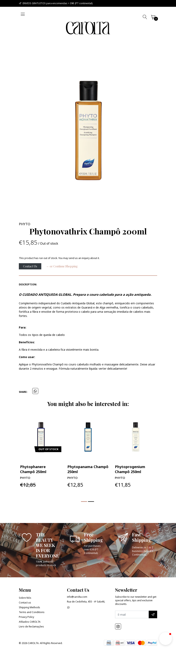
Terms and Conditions (32, 612)
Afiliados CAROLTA (29, 621)
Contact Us (30, 266)
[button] (84, 501)
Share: (23, 392)
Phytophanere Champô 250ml (80, 469)
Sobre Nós (25, 597)
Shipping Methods (29, 607)
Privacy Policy (26, 617)
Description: (28, 284)
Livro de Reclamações (31, 626)
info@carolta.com (77, 596)
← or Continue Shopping (62, 266)
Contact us (25, 602)
